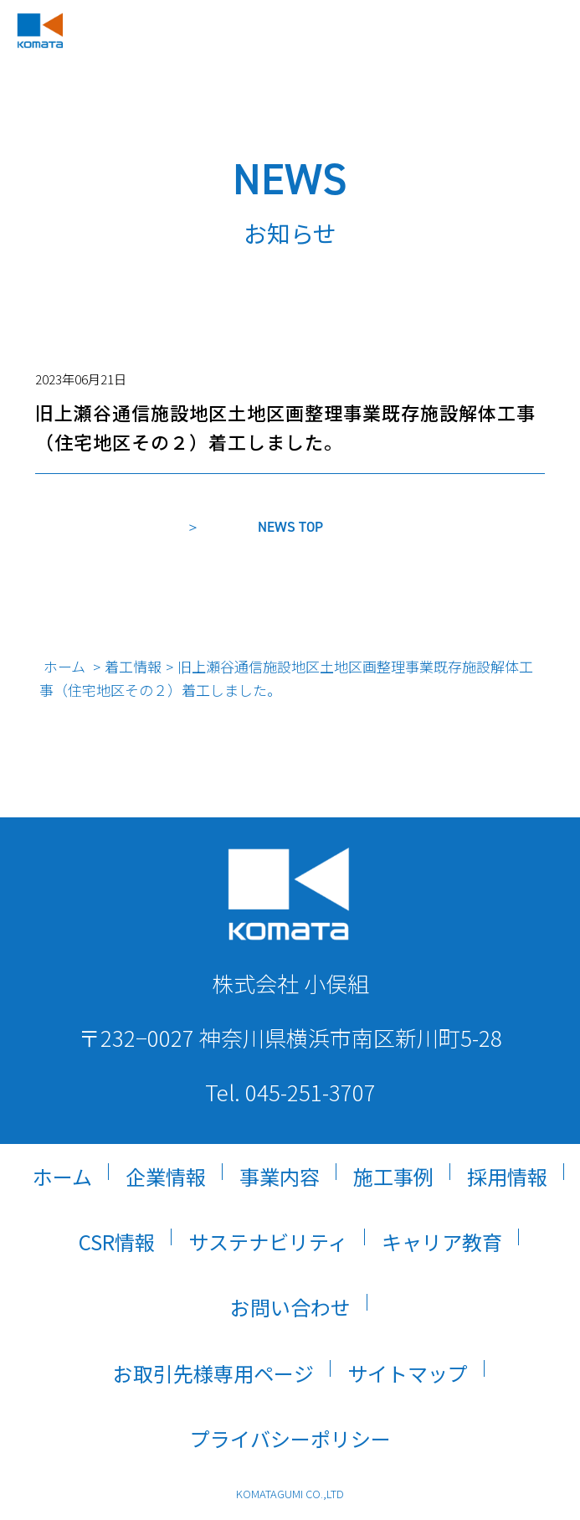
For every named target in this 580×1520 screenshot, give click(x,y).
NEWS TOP (290, 527)
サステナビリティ (268, 1241)
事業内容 (279, 1176)
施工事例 (393, 1176)
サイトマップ (407, 1373)
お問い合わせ (290, 1307)
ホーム (64, 666)
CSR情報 (117, 1241)
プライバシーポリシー (290, 1438)
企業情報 (166, 1176)
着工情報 (133, 666)
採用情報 (507, 1176)
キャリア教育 (442, 1241)
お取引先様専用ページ (213, 1373)
